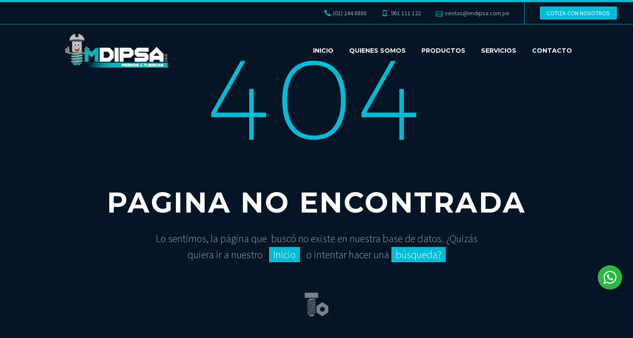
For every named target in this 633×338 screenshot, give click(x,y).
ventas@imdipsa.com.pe (477, 13)
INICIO (323, 50)
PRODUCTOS (443, 50)
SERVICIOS (498, 50)
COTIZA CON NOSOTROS (578, 13)
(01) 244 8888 (350, 13)
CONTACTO (552, 50)
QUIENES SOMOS (377, 50)
